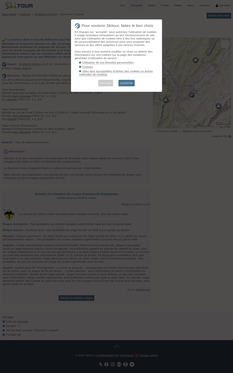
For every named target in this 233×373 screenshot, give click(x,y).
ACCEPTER (126, 83)
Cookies (87, 66)
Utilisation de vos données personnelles (108, 62)
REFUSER (105, 83)
